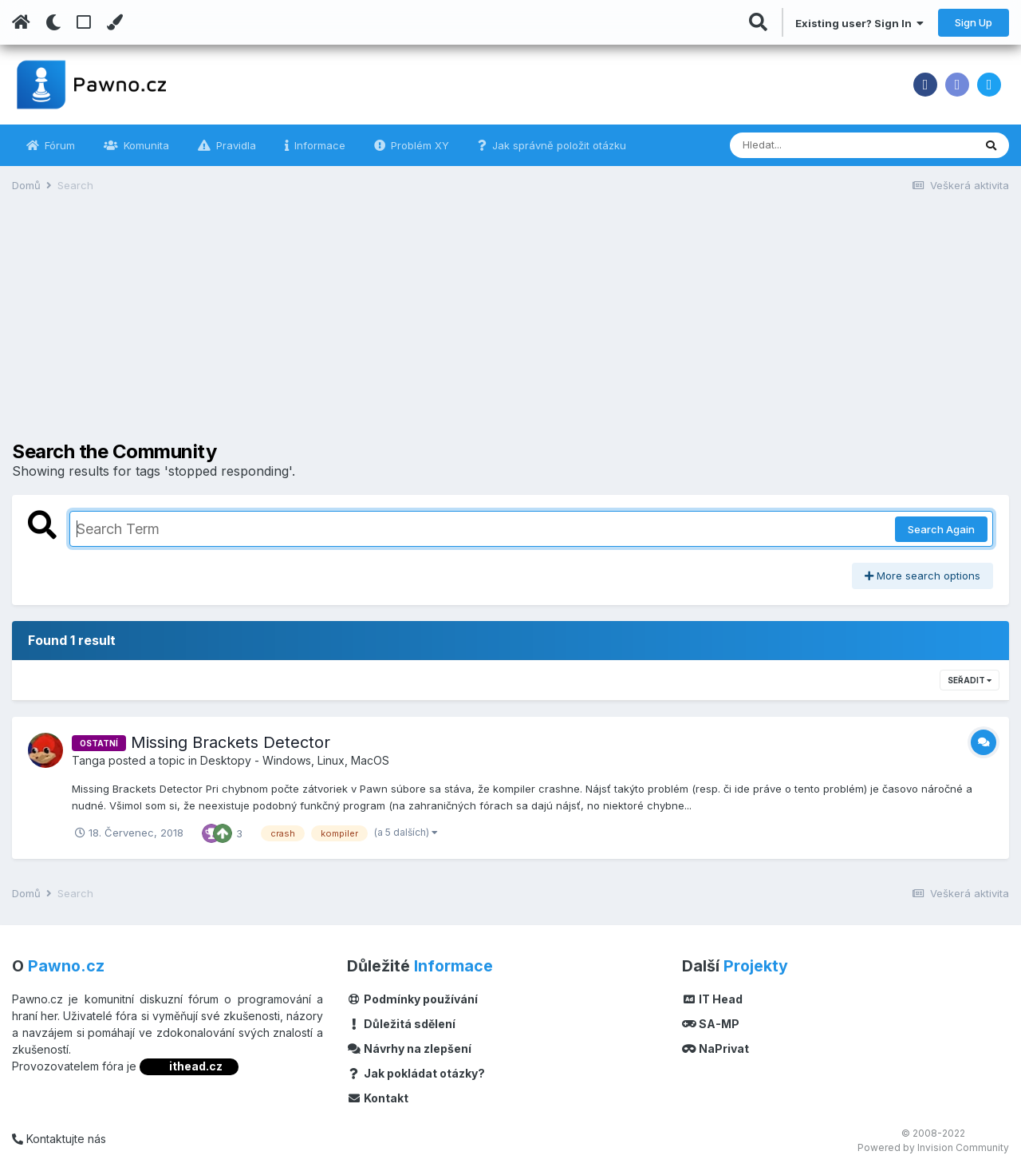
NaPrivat (715, 1048)
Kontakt (377, 1098)
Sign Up (973, 22)
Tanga (88, 760)
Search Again (941, 529)
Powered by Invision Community (933, 1147)
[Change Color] (114, 22)
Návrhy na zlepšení (409, 1048)
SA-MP (710, 1024)
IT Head (712, 999)
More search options (922, 575)
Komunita (144, 145)
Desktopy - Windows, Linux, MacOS (294, 760)
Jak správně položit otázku (557, 145)
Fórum (58, 145)
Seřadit (969, 680)
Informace (318, 145)
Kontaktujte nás (59, 1138)
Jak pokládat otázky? (416, 1073)
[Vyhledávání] (808, 145)
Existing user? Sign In (859, 23)
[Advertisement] (510, 329)
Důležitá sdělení (401, 1024)
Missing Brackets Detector (230, 742)
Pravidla (234, 145)
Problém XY (418, 145)
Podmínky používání (412, 999)
